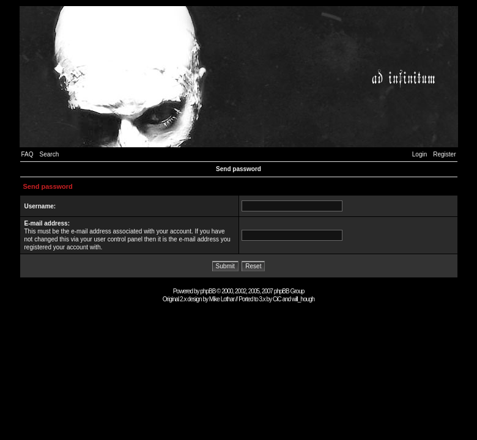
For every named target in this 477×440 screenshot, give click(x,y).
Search (49, 154)
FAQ (27, 154)
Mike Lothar (221, 299)
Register (444, 154)
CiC (277, 299)
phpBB (207, 291)
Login (419, 154)
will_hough (303, 299)
